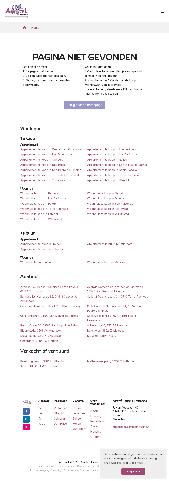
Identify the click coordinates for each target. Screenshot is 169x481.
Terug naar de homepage (84, 105)
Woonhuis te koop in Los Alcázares (43, 198)
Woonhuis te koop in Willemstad (108, 214)
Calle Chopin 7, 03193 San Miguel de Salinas (49, 315)
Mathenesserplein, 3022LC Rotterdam (111, 361)
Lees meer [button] (136, 463)
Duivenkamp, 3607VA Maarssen (41, 335)
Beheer (77, 418)
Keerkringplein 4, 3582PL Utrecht (42, 361)
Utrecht (59, 413)
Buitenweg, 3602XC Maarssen (106, 330)
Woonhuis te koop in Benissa (39, 193)
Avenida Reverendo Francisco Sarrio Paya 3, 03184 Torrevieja (49, 289)
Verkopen (79, 428)
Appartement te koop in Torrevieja (42, 180)
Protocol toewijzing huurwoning (45, 470)
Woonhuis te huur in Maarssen (107, 262)
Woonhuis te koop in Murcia (105, 198)
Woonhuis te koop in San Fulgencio (110, 203)
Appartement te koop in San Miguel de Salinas (117, 164)
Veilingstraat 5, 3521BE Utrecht (107, 325)
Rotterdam (60, 408)
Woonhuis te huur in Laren (37, 262)
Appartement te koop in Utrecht (108, 180)
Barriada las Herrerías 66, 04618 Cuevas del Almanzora (49, 299)
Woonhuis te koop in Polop (38, 203)
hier (136, 89)
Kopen (77, 423)
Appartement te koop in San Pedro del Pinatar (50, 170)
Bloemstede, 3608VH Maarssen (41, 330)
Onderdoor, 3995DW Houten (39, 341)
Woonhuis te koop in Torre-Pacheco (44, 208)
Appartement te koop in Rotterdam (43, 164)
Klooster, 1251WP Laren (102, 335)
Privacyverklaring (65, 466)
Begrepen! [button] (133, 471)
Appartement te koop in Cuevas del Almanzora (51, 149)
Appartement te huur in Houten (41, 244)
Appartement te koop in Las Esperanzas (46, 154)
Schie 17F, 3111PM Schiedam (39, 366)
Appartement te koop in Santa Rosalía (112, 170)
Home (40, 466)
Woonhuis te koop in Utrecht (39, 214)
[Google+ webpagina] (26, 427)
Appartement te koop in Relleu (107, 159)
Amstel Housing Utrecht (95, 431)
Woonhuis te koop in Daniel (105, 193)
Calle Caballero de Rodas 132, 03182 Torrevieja (50, 306)
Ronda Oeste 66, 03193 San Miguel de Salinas (50, 325)
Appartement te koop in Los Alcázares (112, 154)
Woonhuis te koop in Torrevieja (107, 208)
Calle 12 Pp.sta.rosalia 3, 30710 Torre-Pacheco (117, 296)
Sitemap (50, 466)
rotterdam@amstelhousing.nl (131, 426)
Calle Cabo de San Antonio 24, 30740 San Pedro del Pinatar (114, 308)
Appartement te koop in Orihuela (41, 159)
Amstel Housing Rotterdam (97, 416)
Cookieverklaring (85, 466)
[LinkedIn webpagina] (26, 419)
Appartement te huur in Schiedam (42, 249)
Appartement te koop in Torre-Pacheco (113, 175)
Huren (77, 408)
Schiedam (60, 418)
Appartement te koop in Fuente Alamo (112, 149)
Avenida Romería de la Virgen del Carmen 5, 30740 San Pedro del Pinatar (115, 289)
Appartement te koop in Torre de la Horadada (50, 175)
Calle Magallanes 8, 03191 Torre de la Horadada (111, 318)
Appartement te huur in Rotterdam (109, 244)
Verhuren (79, 413)
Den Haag (60, 423)
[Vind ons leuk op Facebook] (26, 411)
